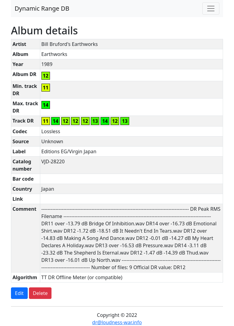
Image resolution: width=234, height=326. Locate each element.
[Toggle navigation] (210, 8)
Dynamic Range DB (42, 8)
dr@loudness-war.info (117, 322)
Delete (40, 293)
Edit (19, 293)
